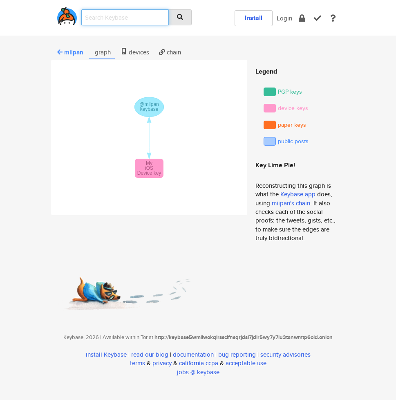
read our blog (149, 354)
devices (135, 52)
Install (253, 17)
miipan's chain (291, 203)
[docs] (333, 18)
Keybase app (297, 194)
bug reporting (237, 354)
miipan (70, 52)
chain (170, 52)
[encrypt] (302, 18)
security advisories (285, 354)
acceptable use (246, 363)
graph (102, 52)
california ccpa (198, 363)
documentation (193, 354)
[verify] (317, 18)
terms (137, 363)
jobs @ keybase (198, 372)
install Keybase (106, 354)
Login (284, 18)
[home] (67, 14)
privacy (162, 363)
